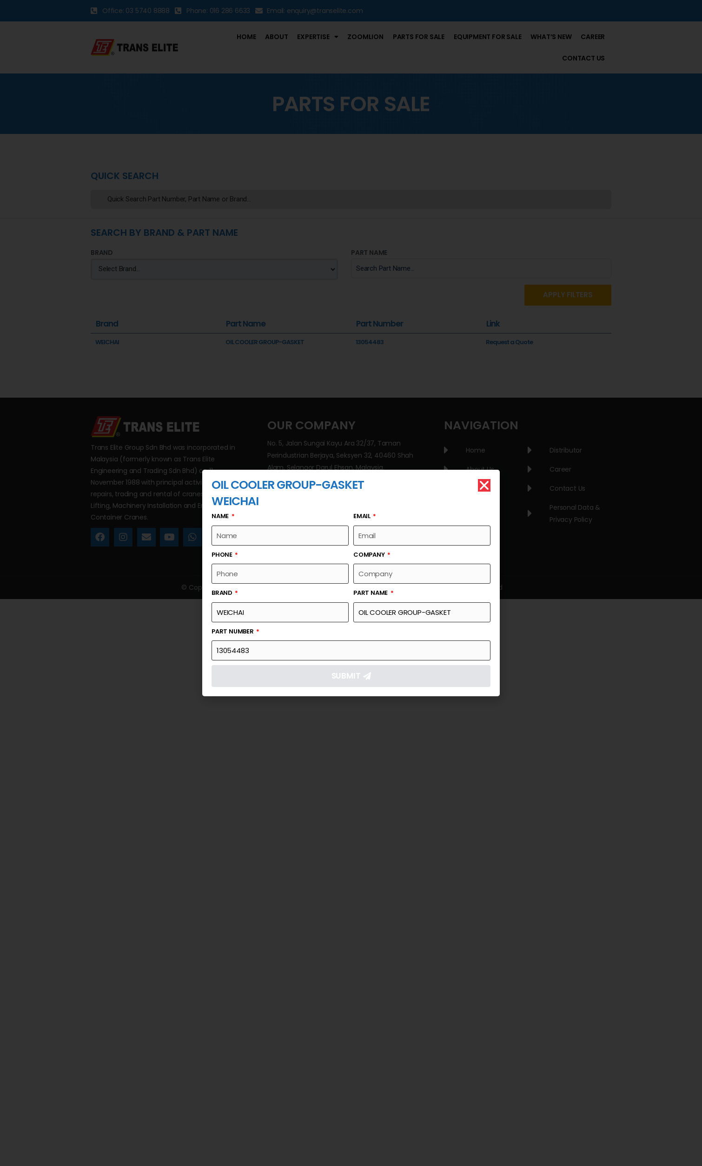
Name (221, 516)
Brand (223, 592)
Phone (223, 554)
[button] (484, 485)
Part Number (233, 631)
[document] (351, 583)
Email (362, 516)
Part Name (371, 592)
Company (369, 554)
